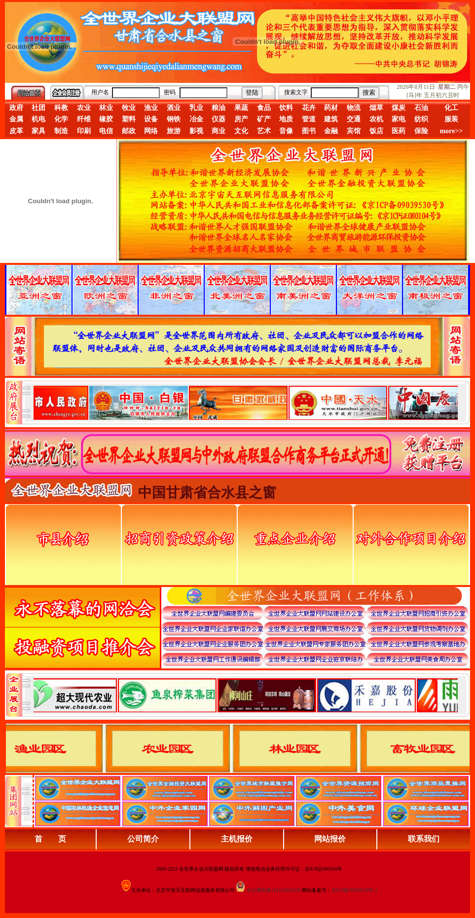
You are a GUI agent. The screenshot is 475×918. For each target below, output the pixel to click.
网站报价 (330, 839)
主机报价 (237, 839)
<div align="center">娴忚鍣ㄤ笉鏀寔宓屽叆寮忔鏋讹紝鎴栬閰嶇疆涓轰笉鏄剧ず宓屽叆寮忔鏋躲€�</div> (246, 402)
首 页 (50, 839)
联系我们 (423, 839)
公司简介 (143, 839)
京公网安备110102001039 (274, 890)
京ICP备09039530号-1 (354, 890)
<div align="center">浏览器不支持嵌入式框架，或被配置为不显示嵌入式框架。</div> (246, 695)
